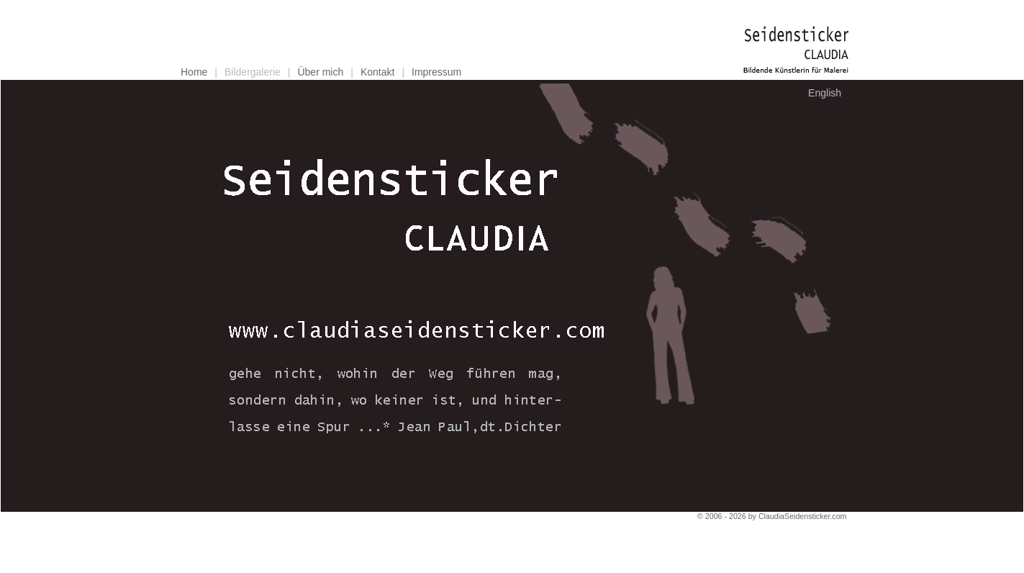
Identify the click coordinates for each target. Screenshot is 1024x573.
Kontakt (377, 72)
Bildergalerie (253, 72)
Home (194, 72)
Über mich (320, 72)
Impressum (436, 72)
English (824, 93)
